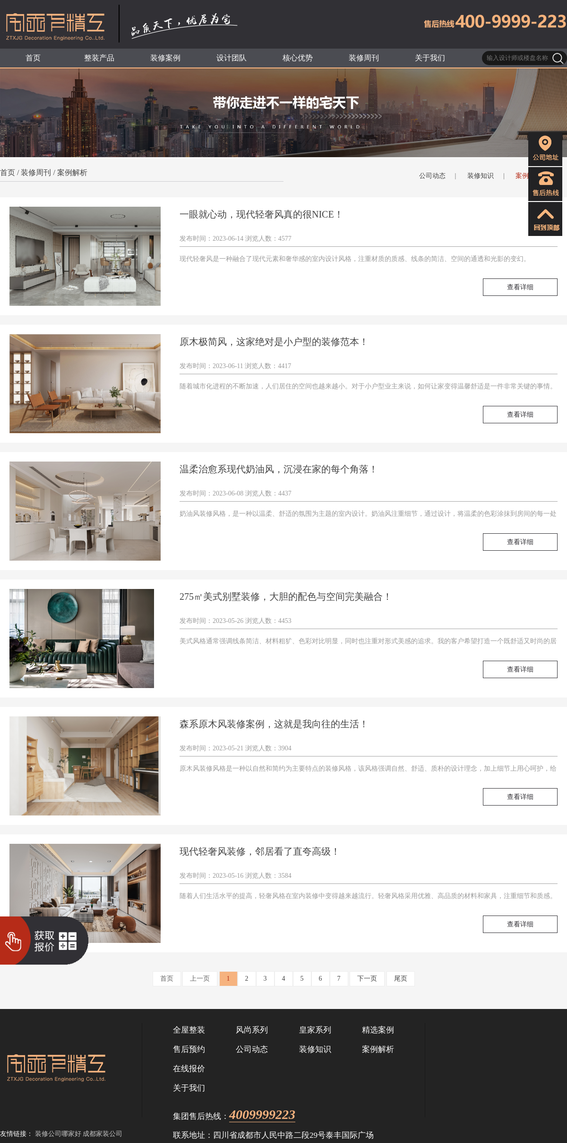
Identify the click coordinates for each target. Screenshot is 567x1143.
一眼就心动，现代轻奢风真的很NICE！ (262, 214)
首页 (7, 172)
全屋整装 (189, 1029)
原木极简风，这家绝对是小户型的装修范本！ (274, 341)
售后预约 (189, 1049)
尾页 (400, 978)
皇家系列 (315, 1029)
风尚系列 (252, 1029)
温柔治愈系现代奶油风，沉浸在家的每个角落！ (279, 469)
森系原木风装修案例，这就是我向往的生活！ (274, 724)
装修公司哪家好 (58, 1133)
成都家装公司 (102, 1133)
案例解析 (72, 172)
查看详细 (520, 287)
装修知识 (480, 175)
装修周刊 (36, 172)
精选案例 (378, 1029)
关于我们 (189, 1088)
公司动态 (432, 175)
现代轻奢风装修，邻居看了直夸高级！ (260, 851)
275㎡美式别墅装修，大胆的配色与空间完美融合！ (286, 596)
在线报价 (189, 1068)
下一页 (367, 978)
